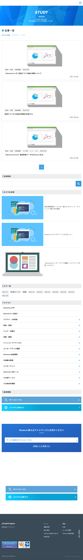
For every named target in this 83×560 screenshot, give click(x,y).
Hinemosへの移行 (10, 313)
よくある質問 (67, 530)
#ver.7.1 (5, 292)
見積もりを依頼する (41, 446)
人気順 (22, 35)
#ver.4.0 (5, 296)
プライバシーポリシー (9, 556)
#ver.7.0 (32, 292)
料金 (64, 527)
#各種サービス (15, 292)
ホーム (46, 524)
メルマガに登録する (14, 407)
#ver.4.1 (71, 292)
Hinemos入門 (8, 308)
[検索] (78, 183)
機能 (64, 524)
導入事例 (47, 530)
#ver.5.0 (63, 292)
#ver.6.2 (40, 292)
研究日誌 (47, 537)
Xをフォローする (13, 400)
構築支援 (47, 527)
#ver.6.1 (48, 292)
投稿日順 (15, 35)
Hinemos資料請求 (68, 533)
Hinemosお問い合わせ (51, 533)
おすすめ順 (6, 35)
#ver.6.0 (55, 292)
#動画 (25, 292)
